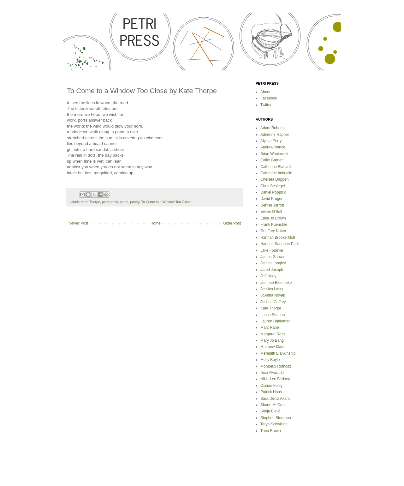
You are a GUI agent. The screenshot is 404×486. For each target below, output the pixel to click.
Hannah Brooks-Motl (277, 237)
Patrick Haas (271, 392)
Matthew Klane (272, 347)
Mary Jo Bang (272, 340)
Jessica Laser (271, 289)
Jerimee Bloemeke (276, 282)
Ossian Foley (271, 385)
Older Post (232, 223)
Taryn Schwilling (274, 424)
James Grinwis (272, 257)
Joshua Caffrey (273, 302)
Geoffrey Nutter (273, 231)
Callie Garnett (271, 160)
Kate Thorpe (90, 202)
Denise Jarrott (272, 205)
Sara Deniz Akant (275, 398)
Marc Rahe (269, 327)
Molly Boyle (270, 359)
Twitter (265, 105)
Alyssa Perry (271, 141)
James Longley (273, 263)
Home (156, 223)
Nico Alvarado (272, 372)
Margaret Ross (272, 334)
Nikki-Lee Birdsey (275, 379)
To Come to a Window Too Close (166, 202)
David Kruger (271, 198)
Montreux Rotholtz (275, 366)
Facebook (268, 98)
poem (124, 202)
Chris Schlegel (272, 186)
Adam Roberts (272, 128)
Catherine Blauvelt (275, 167)
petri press (110, 202)
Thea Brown (270, 431)
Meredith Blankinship (277, 353)
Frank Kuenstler (273, 224)
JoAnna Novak (272, 295)
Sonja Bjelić (270, 411)
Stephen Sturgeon (275, 418)
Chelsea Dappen (274, 179)
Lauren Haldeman (275, 321)
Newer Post (78, 223)
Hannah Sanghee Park (279, 244)
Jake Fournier (271, 250)
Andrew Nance (272, 147)
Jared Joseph (271, 269)
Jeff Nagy (268, 276)
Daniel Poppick (273, 192)
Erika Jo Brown (273, 218)
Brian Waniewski (274, 154)
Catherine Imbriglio (276, 173)
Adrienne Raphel (274, 134)
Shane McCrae (273, 405)
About (265, 92)
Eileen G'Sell (271, 211)
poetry (134, 202)
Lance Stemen (272, 315)
